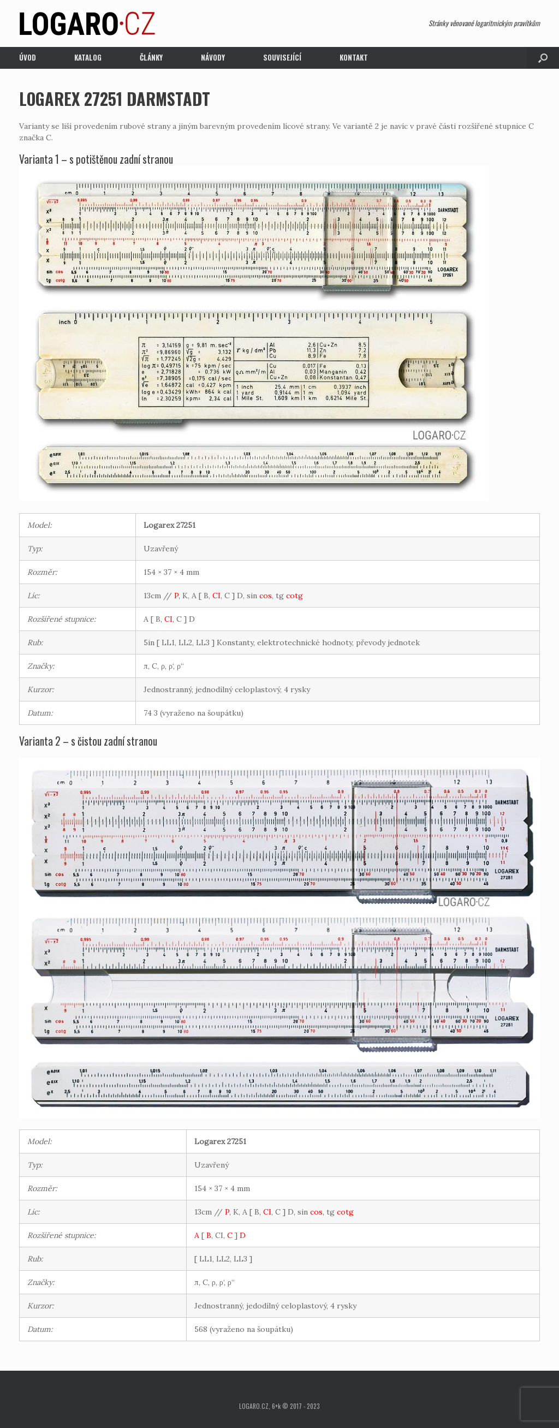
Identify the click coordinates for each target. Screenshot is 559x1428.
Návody (213, 57)
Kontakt (354, 57)
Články (151, 57)
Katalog (88, 57)
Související (282, 57)
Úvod (27, 57)
